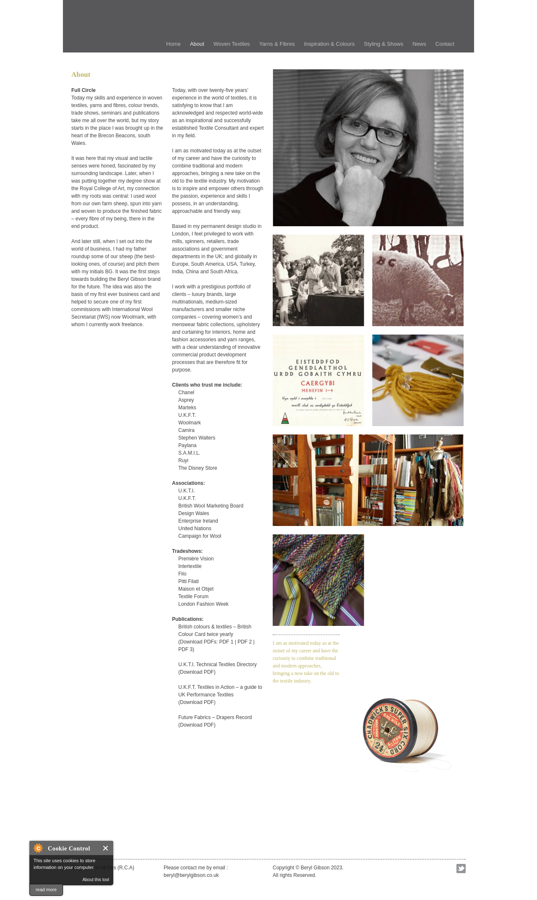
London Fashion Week (203, 604)
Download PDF (197, 672)
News (419, 44)
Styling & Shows (383, 44)
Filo (182, 574)
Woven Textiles (232, 44)
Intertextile (189, 566)
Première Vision (196, 559)
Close (106, 848)
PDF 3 (185, 649)
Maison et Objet (196, 589)
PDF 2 (244, 642)
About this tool (96, 879)
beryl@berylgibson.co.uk (191, 875)
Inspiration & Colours (329, 44)
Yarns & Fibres (277, 44)
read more (46, 889)
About (197, 44)
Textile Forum (193, 596)
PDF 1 (226, 642)
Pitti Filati (188, 581)
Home (173, 44)
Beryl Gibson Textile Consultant (205, 23)
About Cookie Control (37, 848)
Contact (444, 44)
